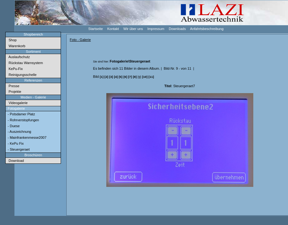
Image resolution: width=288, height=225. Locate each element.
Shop (12, 40)
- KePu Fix (15, 143)
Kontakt (112, 29)
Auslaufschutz (18, 57)
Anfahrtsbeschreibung (206, 29)
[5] (121, 76)
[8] (135, 76)
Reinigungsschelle (21, 75)
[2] (106, 76)
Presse (13, 86)
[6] (125, 76)
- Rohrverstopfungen (23, 120)
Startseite (95, 29)
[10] (145, 76)
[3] (111, 76)
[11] (151, 76)
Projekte (14, 91)
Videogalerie (17, 103)
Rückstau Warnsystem (25, 63)
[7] (130, 76)
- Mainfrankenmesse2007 (26, 137)
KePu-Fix (15, 69)
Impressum (155, 29)
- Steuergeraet (18, 149)
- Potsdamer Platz (21, 114)
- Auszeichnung (19, 131)
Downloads (177, 29)
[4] (116, 76)
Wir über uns (132, 29)
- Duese (13, 126)
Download (15, 160)
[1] (102, 76)
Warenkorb (16, 46)
